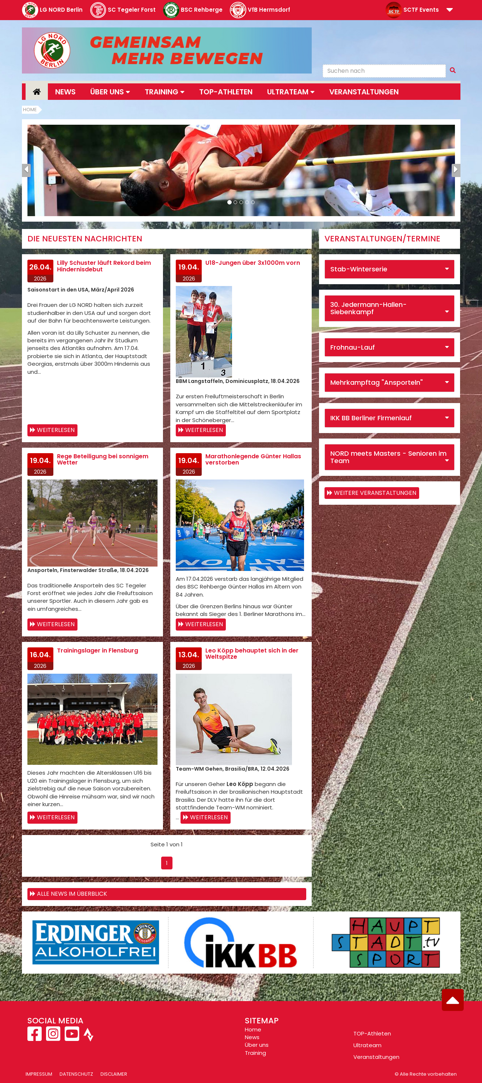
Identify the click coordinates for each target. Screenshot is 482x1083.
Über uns (257, 1045)
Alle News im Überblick (72, 894)
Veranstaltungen (364, 92)
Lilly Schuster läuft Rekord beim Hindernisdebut (104, 266)
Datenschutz (76, 1074)
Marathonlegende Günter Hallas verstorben (253, 459)
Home (30, 109)
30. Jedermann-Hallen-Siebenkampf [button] (368, 308)
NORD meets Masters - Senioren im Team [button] (388, 457)
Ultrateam (367, 1045)
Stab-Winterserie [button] (358, 269)
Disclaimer (113, 1074)
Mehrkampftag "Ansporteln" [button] (376, 382)
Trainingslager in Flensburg (97, 650)
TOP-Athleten (372, 1033)
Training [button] (165, 92)
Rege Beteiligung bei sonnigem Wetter (102, 459)
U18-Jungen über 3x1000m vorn (252, 263)
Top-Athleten (226, 92)
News (65, 92)
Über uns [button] (110, 92)
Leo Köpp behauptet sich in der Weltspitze (252, 653)
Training (255, 1053)
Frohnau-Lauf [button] (352, 347)
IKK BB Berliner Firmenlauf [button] (371, 417)
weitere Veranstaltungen (375, 493)
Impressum (39, 1074)
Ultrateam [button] (291, 92)
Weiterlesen (56, 430)
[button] (449, 10)
